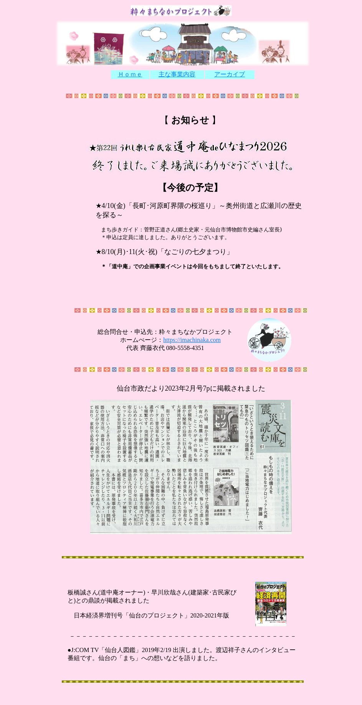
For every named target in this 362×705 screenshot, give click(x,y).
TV (94, 650)
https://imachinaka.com (192, 340)
